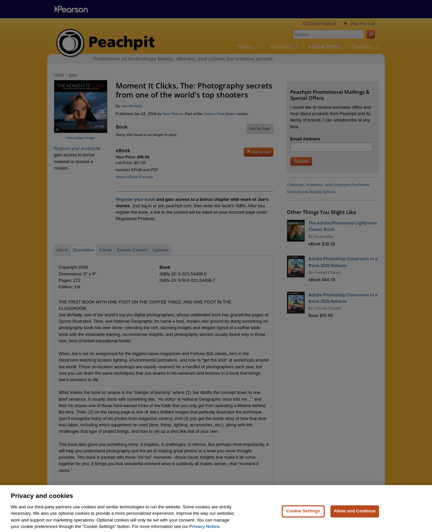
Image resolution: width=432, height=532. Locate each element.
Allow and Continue (355, 515)
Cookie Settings (303, 515)
